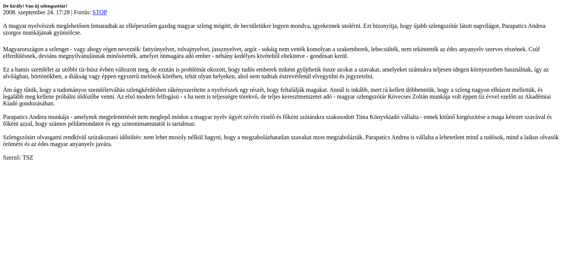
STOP (100, 12)
